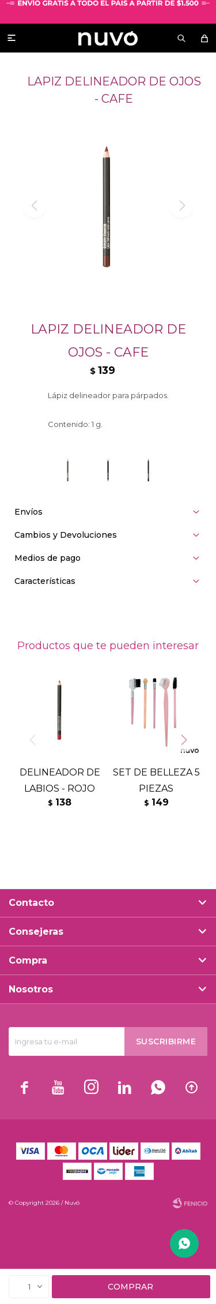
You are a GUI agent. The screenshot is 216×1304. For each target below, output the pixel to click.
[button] (188, 763)
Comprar (130, 1286)
